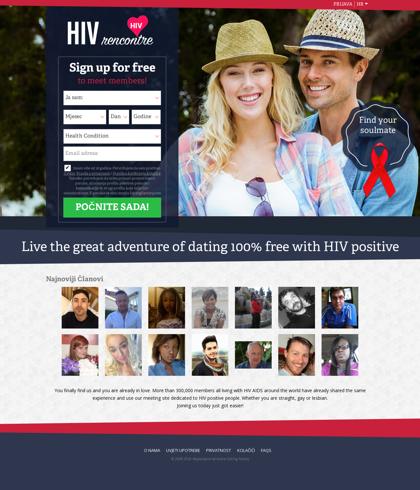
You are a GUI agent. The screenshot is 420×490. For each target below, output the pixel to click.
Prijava (342, 4)
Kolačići (246, 450)
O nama (152, 450)
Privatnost (218, 450)
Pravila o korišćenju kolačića (136, 174)
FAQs (266, 450)
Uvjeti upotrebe (183, 450)
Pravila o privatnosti (93, 174)
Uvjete (69, 174)
